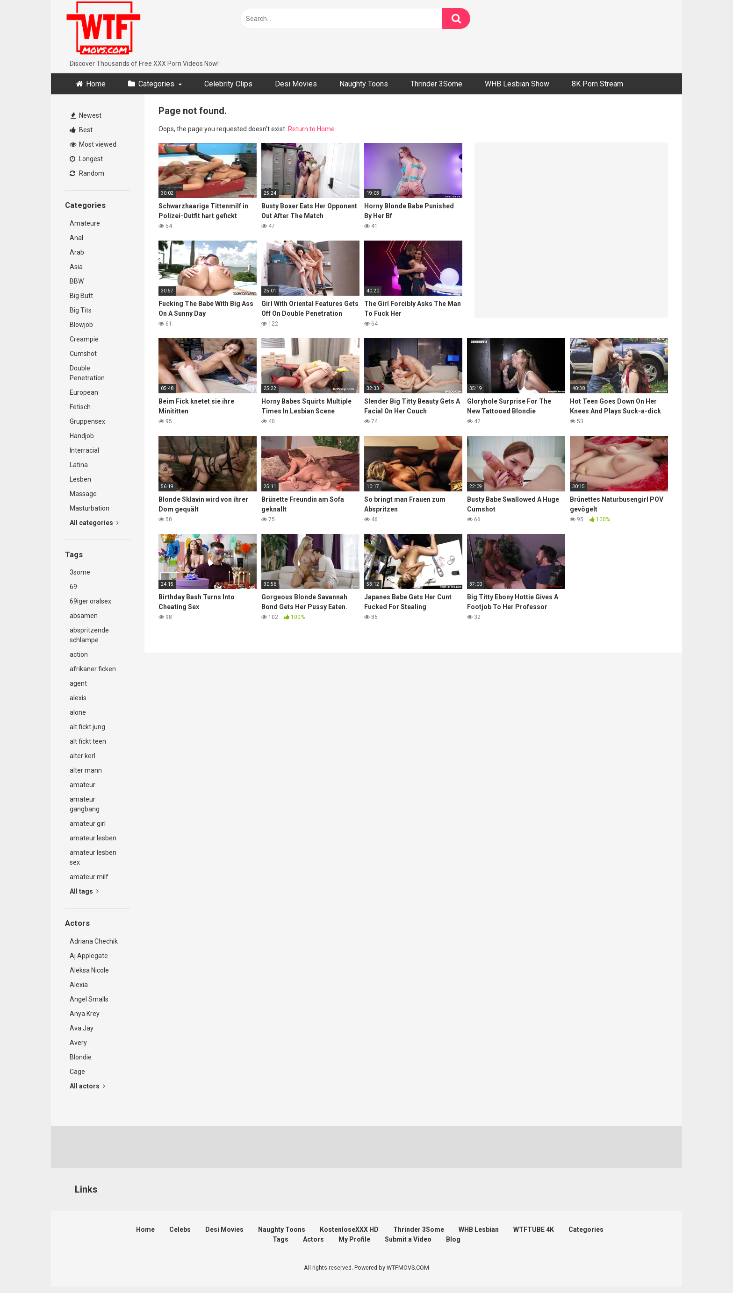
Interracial (84, 450)
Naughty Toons (363, 83)
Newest (86, 115)
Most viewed (93, 144)
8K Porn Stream (597, 83)
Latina (79, 465)
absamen (84, 615)
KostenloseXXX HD (349, 1229)
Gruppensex (87, 421)
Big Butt (81, 295)
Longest (86, 159)
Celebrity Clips (228, 83)
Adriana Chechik (94, 941)
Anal (76, 238)
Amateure (85, 223)
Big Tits (81, 310)
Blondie (81, 1057)
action (79, 654)
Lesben (80, 479)
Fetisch (80, 407)
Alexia (79, 984)
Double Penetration (87, 373)
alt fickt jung (87, 727)
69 (73, 586)
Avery (78, 1042)
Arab (77, 252)
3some (80, 572)
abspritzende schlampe (89, 635)
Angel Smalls (89, 999)
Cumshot (83, 353)
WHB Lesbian (479, 1229)
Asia (76, 266)
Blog (453, 1239)
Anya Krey (85, 1013)
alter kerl (82, 756)
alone (78, 712)
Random (87, 173)
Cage (77, 1071)
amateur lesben (93, 838)
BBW (77, 281)
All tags (84, 891)
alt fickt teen (88, 741)
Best (81, 130)
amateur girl (88, 823)
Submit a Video (408, 1239)
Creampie (84, 339)
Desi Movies (296, 83)
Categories (156, 83)
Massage (83, 493)
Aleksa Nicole (89, 970)
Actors (313, 1239)
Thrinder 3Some (436, 83)
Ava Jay (81, 1028)
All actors (87, 1086)
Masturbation (89, 508)
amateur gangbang (85, 804)
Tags (280, 1239)
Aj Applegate (89, 955)
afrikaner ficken (93, 669)
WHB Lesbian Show (517, 83)
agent (78, 683)
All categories (94, 522)
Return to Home (311, 129)
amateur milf (89, 877)
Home (96, 83)
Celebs (180, 1229)
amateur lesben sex (93, 857)
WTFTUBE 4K (533, 1229)
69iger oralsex (90, 601)
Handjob (82, 436)
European (84, 392)
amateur (82, 785)
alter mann (86, 770)
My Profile (354, 1239)
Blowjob (81, 324)
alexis (78, 698)
